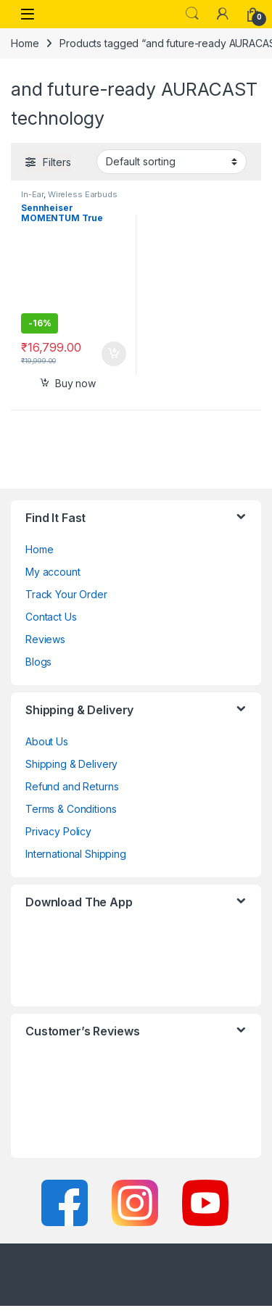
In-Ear (32, 194)
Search (192, 14)
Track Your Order (66, 594)
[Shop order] (171, 161)
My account (53, 572)
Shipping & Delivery (71, 764)
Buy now (75, 383)
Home (24, 43)
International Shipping (75, 854)
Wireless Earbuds (83, 194)
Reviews (45, 639)
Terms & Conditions (70, 809)
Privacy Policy (58, 831)
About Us (46, 741)
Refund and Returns (71, 786)
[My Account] (223, 13)
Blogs (38, 661)
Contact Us (51, 617)
